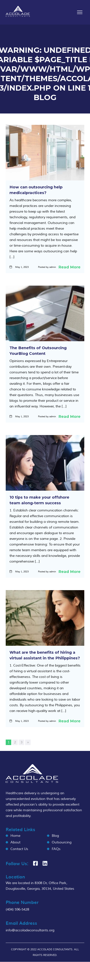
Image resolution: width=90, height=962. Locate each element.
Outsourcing (62, 842)
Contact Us (19, 849)
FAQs (56, 849)
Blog (55, 836)
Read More (69, 267)
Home (15, 836)
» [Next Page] (28, 742)
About (15, 842)
